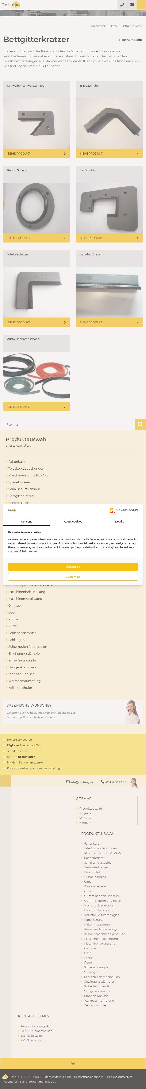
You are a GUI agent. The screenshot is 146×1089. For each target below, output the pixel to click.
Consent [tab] (26, 521)
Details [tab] (119, 521)
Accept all (73, 567)
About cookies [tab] (73, 521)
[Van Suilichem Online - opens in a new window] (124, 510)
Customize (73, 576)
